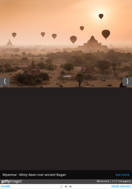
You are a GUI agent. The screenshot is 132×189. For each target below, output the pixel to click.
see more (122, 175)
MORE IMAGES (121, 186)
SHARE (5, 186)
